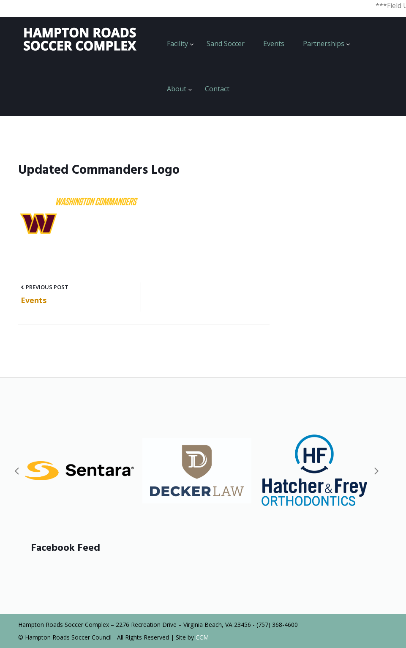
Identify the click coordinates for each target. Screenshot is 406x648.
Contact (217, 88)
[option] (79, 470)
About (176, 88)
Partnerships (323, 43)
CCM (202, 637)
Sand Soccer (226, 43)
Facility (177, 43)
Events (273, 43)
